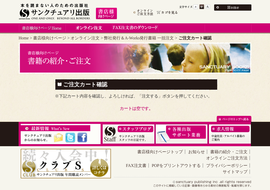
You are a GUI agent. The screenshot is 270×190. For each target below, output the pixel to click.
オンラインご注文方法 (227, 158)
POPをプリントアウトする (176, 165)
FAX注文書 (136, 165)
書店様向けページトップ (160, 152)
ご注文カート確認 (85, 84)
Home (24, 38)
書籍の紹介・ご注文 (229, 152)
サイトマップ (235, 172)
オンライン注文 (85, 38)
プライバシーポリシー (227, 165)
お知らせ (196, 152)
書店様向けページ (49, 38)
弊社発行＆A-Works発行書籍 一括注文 (139, 38)
